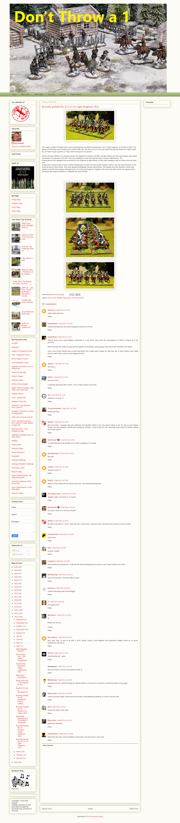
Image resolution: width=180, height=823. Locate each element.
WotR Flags (16, 211)
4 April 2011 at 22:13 (65, 575)
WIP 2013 (51, 94)
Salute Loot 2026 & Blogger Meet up (27, 225)
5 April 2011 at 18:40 (65, 680)
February (19, 755)
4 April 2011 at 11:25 (60, 377)
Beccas (50, 653)
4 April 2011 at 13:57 (67, 453)
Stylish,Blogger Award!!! (21, 650)
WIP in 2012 (39, 94)
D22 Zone (51, 588)
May (18, 643)
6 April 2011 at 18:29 (64, 720)
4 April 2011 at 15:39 (68, 494)
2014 (16, 607)
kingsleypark (52, 323)
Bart (49, 548)
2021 (16, 584)
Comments (18, 554)
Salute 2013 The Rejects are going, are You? (22, 282)
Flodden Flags (17, 203)
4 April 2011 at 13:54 (67, 440)
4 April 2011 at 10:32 (65, 323)
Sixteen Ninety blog (19, 372)
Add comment (48, 745)
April (18, 646)
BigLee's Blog (17, 472)
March (18, 752)
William (50, 422)
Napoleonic (67, 298)
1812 (54, 298)
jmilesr (50, 377)
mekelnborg (52, 337)
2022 (16, 580)
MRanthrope (52, 680)
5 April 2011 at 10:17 (61, 653)
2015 (16, 603)
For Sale (63, 94)
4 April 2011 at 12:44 (61, 422)
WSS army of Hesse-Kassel (22, 417)
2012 (16, 613)
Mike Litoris (52, 720)
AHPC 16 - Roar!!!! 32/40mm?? (26, 325)
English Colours (17, 394)
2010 (16, 762)
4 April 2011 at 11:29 (58, 395)
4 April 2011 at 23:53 (64, 615)
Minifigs (59, 298)
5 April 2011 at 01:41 (65, 637)
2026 (16, 567)
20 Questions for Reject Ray (28, 313)
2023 (16, 577)
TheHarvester (53, 734)
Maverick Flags (17, 448)
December (20, 619)
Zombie (50, 467)
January (19, 758)
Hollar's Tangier (17, 376)
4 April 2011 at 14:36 (61, 480)
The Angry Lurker (54, 494)
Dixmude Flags (17, 380)
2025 (16, 570)
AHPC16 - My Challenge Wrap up (28, 249)
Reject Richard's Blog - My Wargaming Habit (22, 476)
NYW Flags (16, 207)
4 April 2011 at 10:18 (63, 310)
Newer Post (47, 809)
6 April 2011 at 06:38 (64, 693)
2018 (16, 593)
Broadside (15, 456)
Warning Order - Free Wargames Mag (20, 430)
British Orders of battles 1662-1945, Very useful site (23, 389)
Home (14, 94)
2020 (16, 587)
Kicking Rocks (53, 534)
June (18, 639)
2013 (16, 610)
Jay (49, 395)
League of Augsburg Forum (22, 351)
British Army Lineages (20, 384)
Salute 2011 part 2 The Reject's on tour (22, 683)
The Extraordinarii (54, 408)
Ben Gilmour (52, 637)
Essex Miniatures (18, 452)
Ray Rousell (52, 440)
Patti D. (50, 480)
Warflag (14, 441)
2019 (16, 590)
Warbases (15, 347)
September (20, 629)
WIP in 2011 (25, 94)
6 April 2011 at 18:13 (59, 707)
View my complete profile (21, 146)
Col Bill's (15, 343)
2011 (16, 617)
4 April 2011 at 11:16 (61, 364)
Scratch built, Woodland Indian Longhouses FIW (21, 668)
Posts (16, 551)
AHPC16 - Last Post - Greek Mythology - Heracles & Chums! (27, 292)
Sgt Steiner (52, 615)
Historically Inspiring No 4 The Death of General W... (22, 719)
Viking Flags (16, 200)
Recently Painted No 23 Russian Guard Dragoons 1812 (22, 731)
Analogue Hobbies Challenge (23, 464)
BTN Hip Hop (52, 575)
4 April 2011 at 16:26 (66, 534)
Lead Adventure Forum (20, 363)
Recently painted (78, 298)
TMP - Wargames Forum (21, 355)
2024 (16, 574)
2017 (16, 597)
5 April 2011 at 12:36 (64, 666)
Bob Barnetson (53, 453)
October (19, 626)
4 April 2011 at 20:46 (62, 561)
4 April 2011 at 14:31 (61, 467)
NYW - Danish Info (19, 398)
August (19, 633)
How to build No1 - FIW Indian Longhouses (21, 657)
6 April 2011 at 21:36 (65, 734)
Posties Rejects (75, 94)
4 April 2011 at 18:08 (59, 548)
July (18, 636)
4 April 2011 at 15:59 (67, 507)
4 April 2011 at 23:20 (63, 588)
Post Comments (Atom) (95, 816)
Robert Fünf (52, 693)
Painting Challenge (19, 460)
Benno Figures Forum (20, 359)
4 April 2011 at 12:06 (69, 408)
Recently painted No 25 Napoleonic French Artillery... (22, 699)
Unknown (51, 310)
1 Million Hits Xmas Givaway (27, 301)
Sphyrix (50, 364)
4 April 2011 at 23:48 (57, 602)
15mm (49, 298)
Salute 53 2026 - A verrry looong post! (28, 237)
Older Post (133, 809)
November (20, 623)
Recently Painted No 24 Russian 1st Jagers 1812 (22, 710)
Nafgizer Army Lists (19, 401)
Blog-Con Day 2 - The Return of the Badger (28, 272)
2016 (16, 600)
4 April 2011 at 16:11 (61, 521)
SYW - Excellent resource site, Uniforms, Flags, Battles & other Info (22, 423)
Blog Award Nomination (21, 676)
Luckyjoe (51, 561)
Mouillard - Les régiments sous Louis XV (21, 406)
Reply (50, 316)
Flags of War (16, 445)
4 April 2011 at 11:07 (64, 337)
